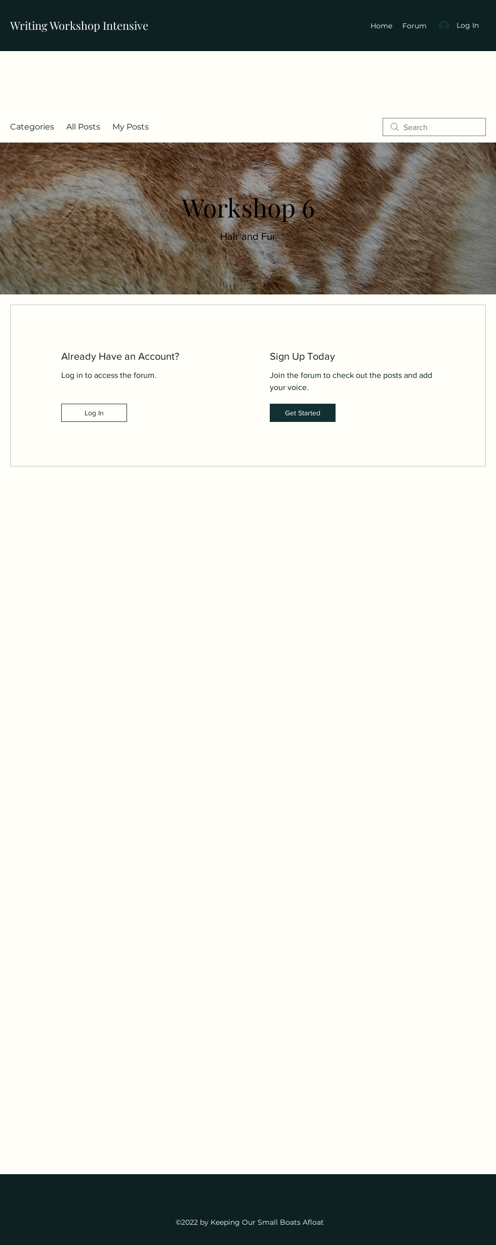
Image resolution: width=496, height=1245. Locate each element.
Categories (32, 127)
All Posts (83, 127)
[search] (434, 127)
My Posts (130, 127)
